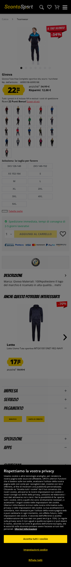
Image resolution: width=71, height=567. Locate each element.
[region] (35, 516)
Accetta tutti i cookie (35, 539)
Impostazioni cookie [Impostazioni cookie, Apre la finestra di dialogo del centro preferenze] (35, 549)
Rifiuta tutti (36, 560)
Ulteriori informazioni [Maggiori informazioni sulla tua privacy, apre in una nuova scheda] (26, 528)
